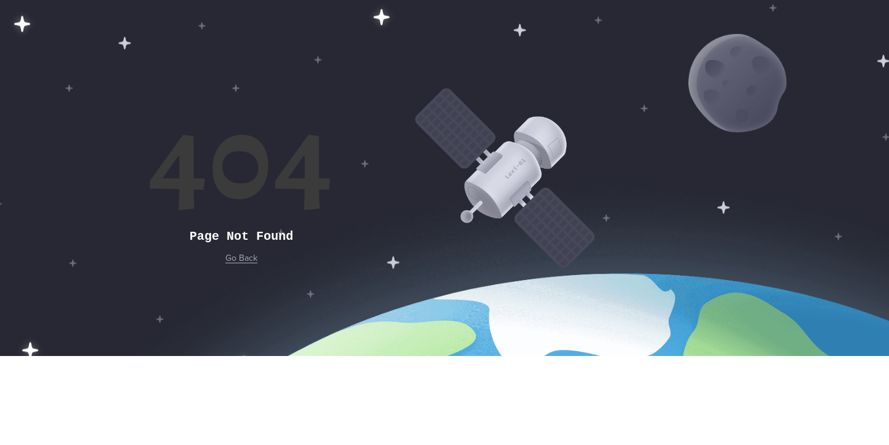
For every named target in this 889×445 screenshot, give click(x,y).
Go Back (241, 258)
